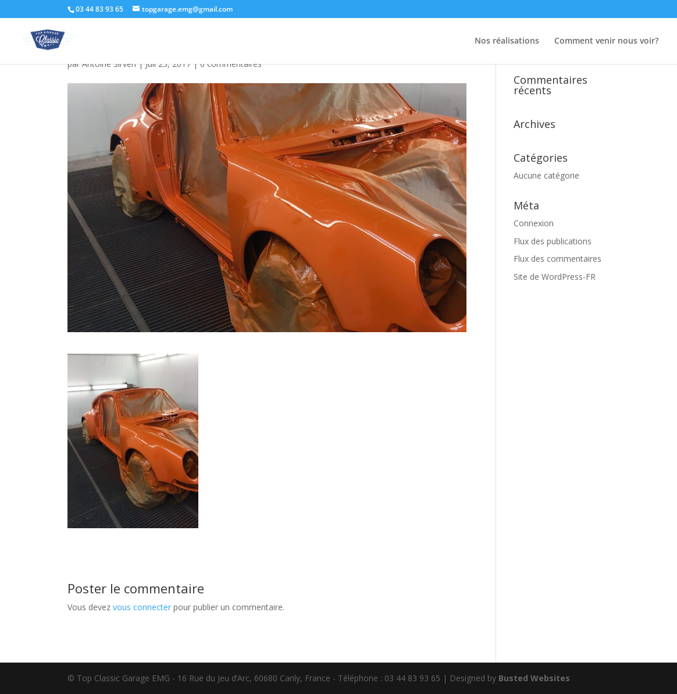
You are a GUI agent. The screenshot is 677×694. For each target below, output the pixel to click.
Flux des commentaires (557, 258)
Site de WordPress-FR (555, 276)
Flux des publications (553, 241)
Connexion (534, 223)
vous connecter (142, 607)
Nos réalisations (507, 41)
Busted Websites (534, 678)
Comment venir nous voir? (606, 41)
